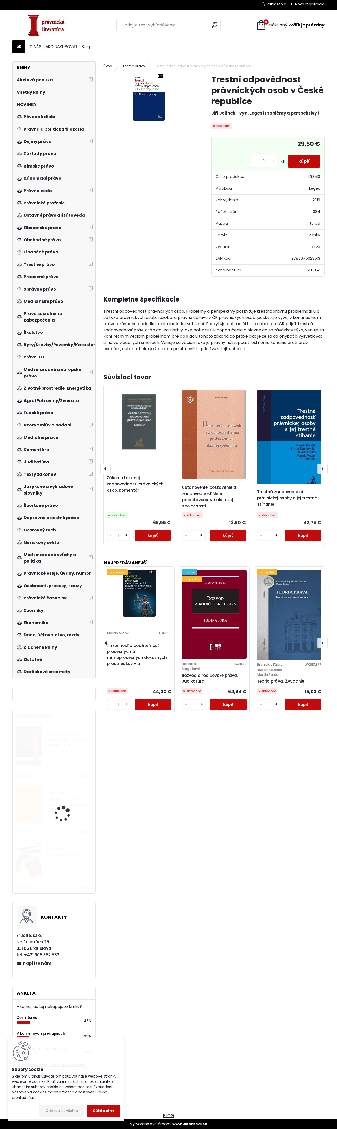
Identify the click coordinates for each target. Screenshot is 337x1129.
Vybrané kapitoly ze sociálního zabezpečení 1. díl (68, 804)
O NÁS (35, 46)
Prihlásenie (276, 4)
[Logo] (48, 25)
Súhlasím (103, 1111)
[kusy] (264, 161)
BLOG (168, 1116)
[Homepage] (18, 47)
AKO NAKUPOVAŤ (61, 46)
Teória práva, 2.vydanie (280, 681)
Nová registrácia (310, 4)
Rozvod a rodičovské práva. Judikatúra (210, 678)
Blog (86, 46)
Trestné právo (133, 66)
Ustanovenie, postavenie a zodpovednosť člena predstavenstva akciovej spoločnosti (209, 497)
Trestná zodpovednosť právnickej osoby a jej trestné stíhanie (287, 498)
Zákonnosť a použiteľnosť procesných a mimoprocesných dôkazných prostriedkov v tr (137, 654)
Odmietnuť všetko (61, 1110)
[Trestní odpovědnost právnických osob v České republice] (149, 97)
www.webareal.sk (189, 1123)
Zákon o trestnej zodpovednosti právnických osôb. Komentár (135, 484)
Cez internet (28, 1017)
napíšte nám (37, 963)
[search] (214, 25)
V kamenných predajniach (41, 1033)
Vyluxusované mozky (65, 854)
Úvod (107, 66)
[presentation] (105, 469)
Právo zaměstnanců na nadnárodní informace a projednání (68, 739)
